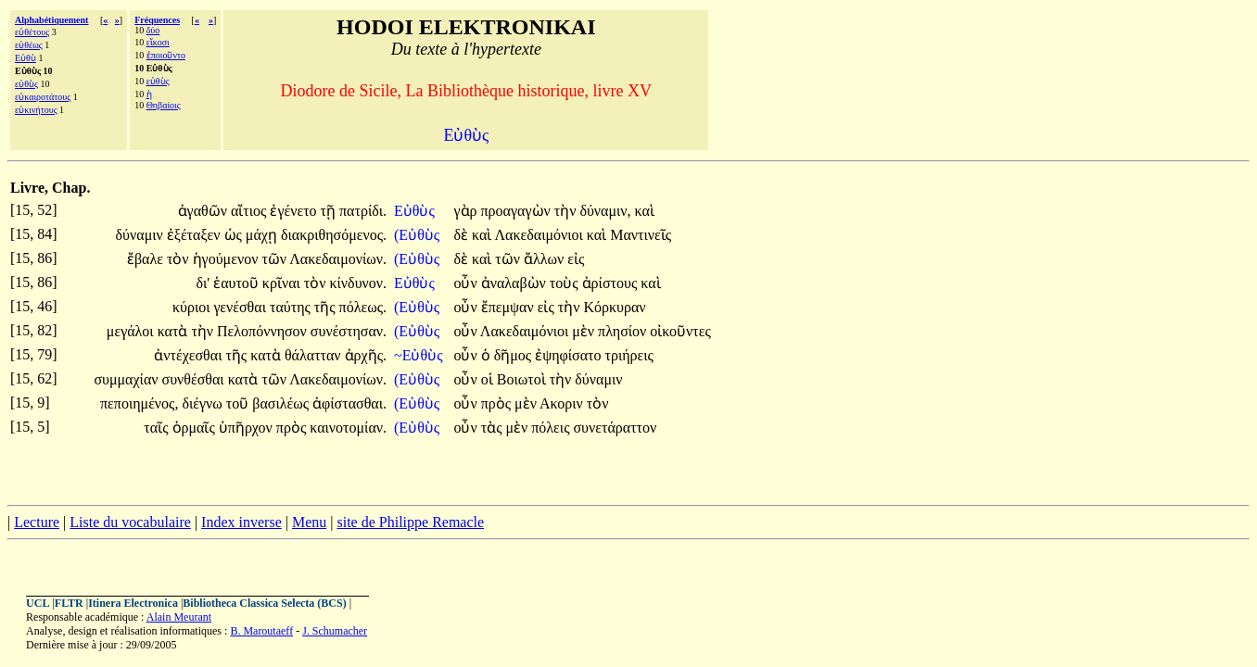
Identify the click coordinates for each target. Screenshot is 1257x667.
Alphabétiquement (51, 20)
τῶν (275, 259)
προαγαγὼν (517, 211)
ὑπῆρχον (247, 427)
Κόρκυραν (614, 307)
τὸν (180, 259)
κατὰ (175, 331)
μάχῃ (263, 235)
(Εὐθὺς (418, 235)
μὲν (585, 331)
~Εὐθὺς (420, 355)
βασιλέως (282, 403)
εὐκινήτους (36, 110)
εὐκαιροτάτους (42, 97)
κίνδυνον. (358, 283)
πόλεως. (363, 307)
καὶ (644, 211)
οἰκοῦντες (680, 331)
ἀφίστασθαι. (349, 403)
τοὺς (566, 283)
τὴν (567, 211)
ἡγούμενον (227, 259)
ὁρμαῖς (195, 427)
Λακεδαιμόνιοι (540, 235)
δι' (203, 283)
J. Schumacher (334, 630)
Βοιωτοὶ (523, 379)
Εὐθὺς (416, 211)
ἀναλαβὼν (515, 283)
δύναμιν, (604, 211)
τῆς (326, 307)
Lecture (36, 522)
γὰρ (466, 211)
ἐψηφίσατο (569, 355)
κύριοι (193, 307)
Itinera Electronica (133, 603)
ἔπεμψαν (509, 307)
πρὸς (497, 403)
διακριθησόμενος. (334, 235)
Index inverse (241, 522)
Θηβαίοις (163, 105)
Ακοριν (563, 403)
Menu (309, 522)
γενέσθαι (242, 307)
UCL (37, 603)
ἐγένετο (295, 211)
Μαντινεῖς (640, 235)
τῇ (330, 211)
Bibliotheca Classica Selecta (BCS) (264, 603)
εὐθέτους (32, 32)
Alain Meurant (178, 616)
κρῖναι (283, 283)
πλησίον (624, 331)
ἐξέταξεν (195, 235)
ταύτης (292, 307)
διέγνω (203, 403)
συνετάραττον (614, 427)
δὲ (462, 235)
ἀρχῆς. (366, 355)
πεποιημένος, (139, 403)
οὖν (466, 283)
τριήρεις (629, 355)
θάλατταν (315, 355)
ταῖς (157, 427)
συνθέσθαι (195, 379)
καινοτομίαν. (348, 427)
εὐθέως (29, 45)
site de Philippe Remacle (410, 522)
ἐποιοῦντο (165, 55)
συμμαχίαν (127, 379)
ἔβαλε (147, 259)
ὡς (235, 235)
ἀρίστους (611, 283)
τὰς (493, 427)
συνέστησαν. (349, 331)
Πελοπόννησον (264, 331)
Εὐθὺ (25, 58)
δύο (153, 30)
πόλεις (552, 427)
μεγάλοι (132, 331)
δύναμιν (141, 235)
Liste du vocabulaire (130, 522)
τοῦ (239, 403)
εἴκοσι (158, 42)
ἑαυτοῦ (237, 283)
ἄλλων (545, 259)
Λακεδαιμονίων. (338, 259)
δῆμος (514, 355)
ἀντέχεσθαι (189, 355)
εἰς (575, 259)
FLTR (69, 603)
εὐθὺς (26, 84)
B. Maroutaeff (261, 630)
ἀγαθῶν (204, 211)
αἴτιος (250, 211)
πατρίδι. (363, 211)
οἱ (489, 379)
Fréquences (157, 20)
